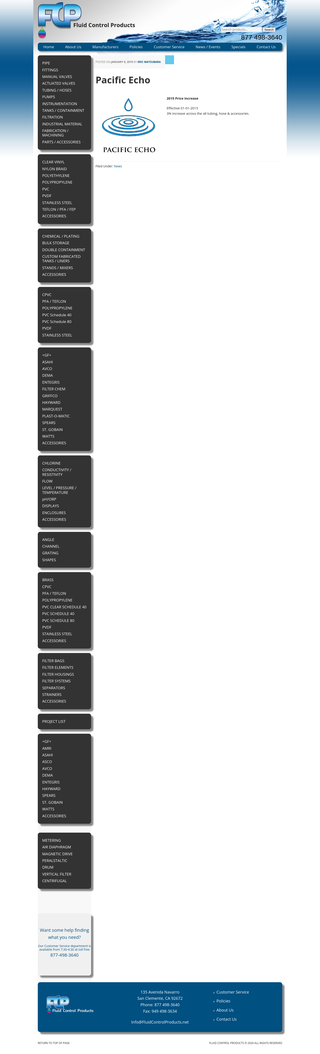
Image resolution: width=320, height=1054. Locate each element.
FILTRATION (52, 117)
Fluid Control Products (104, 25)
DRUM (48, 867)
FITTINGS (50, 69)
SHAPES (49, 559)
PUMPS (48, 96)
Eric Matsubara (149, 62)
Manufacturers (105, 46)
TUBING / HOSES (57, 90)
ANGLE (48, 539)
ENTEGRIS (51, 382)
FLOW (47, 481)
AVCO (47, 368)
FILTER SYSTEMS (56, 680)
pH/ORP (49, 499)
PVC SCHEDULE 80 (58, 620)
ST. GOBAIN (52, 429)
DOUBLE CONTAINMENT (63, 249)
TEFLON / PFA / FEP (59, 209)
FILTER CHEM (53, 388)
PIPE (46, 63)
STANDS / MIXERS (57, 267)
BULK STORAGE (55, 242)
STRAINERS (52, 694)
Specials (238, 46)
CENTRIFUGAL (54, 880)
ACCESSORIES (54, 215)
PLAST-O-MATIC (56, 416)
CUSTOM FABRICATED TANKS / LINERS (61, 258)
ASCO (47, 761)
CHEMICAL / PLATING (60, 236)
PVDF (46, 195)
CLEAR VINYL (53, 161)
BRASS (48, 579)
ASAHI (47, 362)
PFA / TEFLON (54, 301)
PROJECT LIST (54, 721)
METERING (51, 840)
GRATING (50, 552)
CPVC (47, 294)
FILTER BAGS (53, 660)
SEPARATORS (53, 687)
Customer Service (169, 46)
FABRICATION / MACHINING (55, 133)
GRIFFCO (50, 395)
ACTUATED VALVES (58, 83)
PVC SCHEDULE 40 (58, 613)
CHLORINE (51, 463)
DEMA (47, 375)
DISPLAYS (50, 505)
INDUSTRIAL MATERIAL (62, 123)
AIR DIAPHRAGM (56, 847)
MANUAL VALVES (57, 76)
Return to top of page (54, 1043)
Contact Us (266, 46)
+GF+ (46, 355)
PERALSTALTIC (54, 860)
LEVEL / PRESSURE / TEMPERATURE (59, 490)
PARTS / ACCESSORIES (61, 141)
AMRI (46, 748)
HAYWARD (51, 402)
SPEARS (49, 422)
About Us (73, 46)
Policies (136, 46)
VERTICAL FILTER (56, 874)
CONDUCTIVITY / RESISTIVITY (56, 472)
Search (269, 29)
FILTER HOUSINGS (58, 674)
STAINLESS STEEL (57, 202)
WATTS (48, 436)
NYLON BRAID (54, 168)
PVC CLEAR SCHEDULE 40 (64, 606)
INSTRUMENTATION (59, 103)
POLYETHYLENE (56, 175)
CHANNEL (51, 546)
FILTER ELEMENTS (57, 667)
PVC (45, 189)
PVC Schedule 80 (56, 321)
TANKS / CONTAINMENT (63, 110)
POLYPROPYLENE (57, 182)
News (118, 166)
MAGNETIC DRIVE (57, 853)
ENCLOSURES (54, 512)
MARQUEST (52, 409)
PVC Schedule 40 (56, 314)
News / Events (208, 46)
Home (48, 46)
